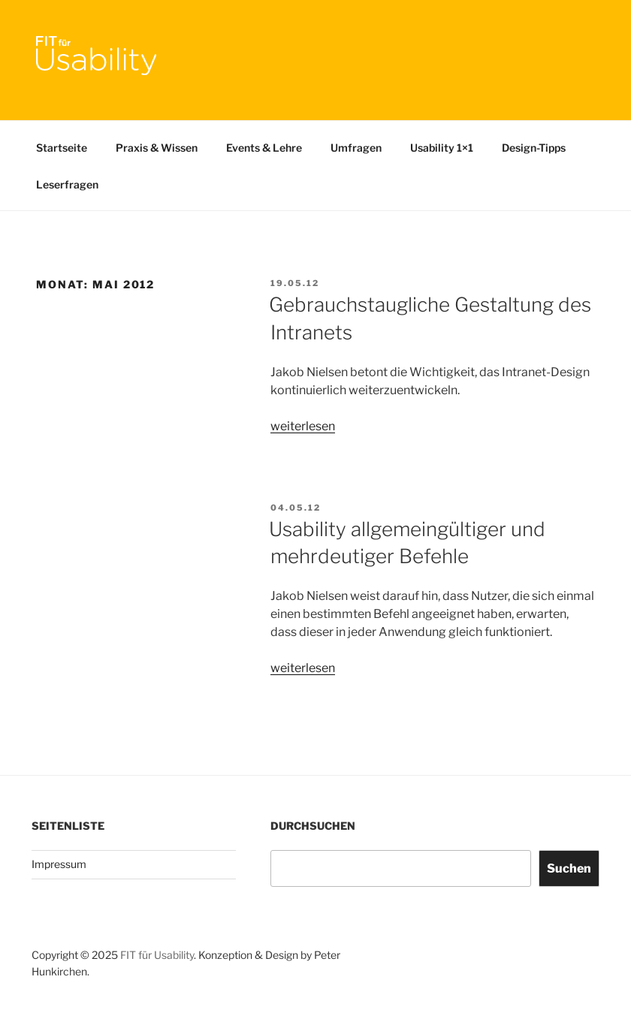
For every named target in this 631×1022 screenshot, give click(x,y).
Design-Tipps (534, 147)
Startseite (61, 147)
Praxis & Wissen (157, 147)
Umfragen (356, 147)
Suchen (569, 868)
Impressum (59, 864)
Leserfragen (67, 184)
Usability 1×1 (441, 147)
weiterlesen (302, 426)
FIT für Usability (157, 954)
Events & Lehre (264, 147)
